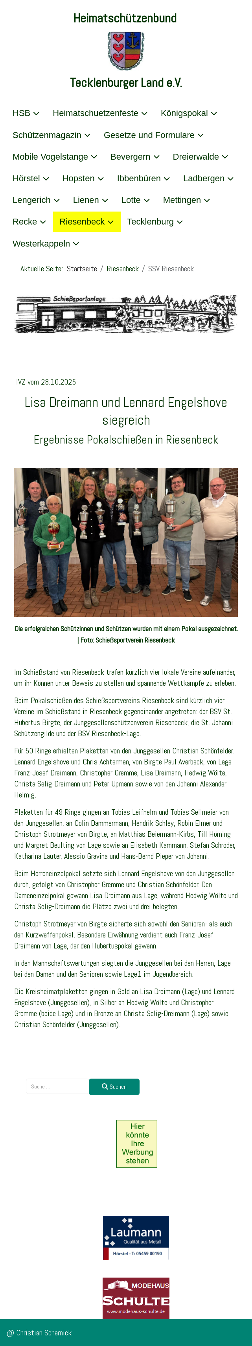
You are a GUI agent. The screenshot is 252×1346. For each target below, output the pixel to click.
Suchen (114, 1087)
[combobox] (57, 1086)
